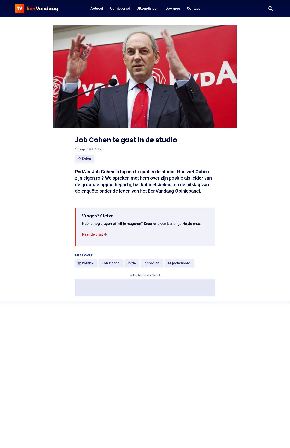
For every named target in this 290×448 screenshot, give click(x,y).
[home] (36, 8)
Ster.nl (156, 275)
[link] (94, 234)
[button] (84, 158)
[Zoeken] (270, 8)
